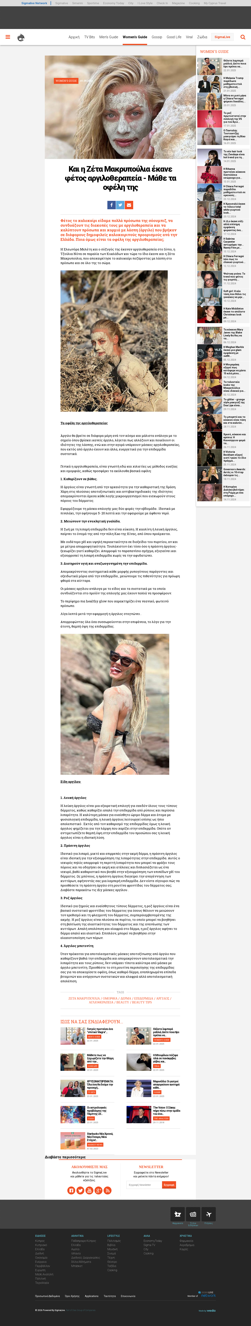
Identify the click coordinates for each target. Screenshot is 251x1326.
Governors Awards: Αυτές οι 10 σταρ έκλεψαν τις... (234, 472)
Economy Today (113, 3)
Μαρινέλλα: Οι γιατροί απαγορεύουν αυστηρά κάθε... (166, 1084)
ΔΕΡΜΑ (125, 998)
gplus (98, 1190)
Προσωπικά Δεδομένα (47, 1296)
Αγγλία (75, 1249)
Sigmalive (61, 3)
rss (108, 1190)
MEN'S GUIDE (94, 1036)
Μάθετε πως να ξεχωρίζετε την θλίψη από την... (100, 1058)
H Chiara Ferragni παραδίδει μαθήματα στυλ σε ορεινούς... (234, 191)
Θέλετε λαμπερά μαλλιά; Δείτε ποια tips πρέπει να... (166, 1032)
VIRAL (157, 1066)
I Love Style (145, 3)
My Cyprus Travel (215, 3)
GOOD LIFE (92, 1066)
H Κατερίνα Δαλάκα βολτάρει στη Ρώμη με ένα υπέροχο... (233, 491)
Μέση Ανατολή (44, 1274)
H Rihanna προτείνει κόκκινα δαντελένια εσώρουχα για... (234, 173)
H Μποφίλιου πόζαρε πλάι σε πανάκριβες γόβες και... (165, 1058)
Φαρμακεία (186, 1241)
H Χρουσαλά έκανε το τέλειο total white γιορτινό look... (234, 208)
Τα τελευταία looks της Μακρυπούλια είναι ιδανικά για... (234, 386)
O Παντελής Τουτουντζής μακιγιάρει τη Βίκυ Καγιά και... (234, 135)
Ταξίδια (111, 1266)
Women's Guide (135, 37)
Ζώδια (202, 37)
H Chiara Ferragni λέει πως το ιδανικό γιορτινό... (234, 259)
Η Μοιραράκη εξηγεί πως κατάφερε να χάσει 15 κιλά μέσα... (234, 369)
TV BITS (91, 1092)
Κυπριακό (41, 1245)
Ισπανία (76, 1253)
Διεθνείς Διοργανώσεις (85, 1257)
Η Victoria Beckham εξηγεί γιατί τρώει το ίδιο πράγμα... (234, 456)
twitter (80, 1190)
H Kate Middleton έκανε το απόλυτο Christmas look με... (234, 313)
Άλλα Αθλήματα (81, 1261)
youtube (89, 1190)
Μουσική (112, 1249)
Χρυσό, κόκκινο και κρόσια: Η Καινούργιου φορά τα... (234, 439)
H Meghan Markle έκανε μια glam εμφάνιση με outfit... (233, 351)
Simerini (77, 3)
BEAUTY (122, 1002)
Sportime (93, 3)
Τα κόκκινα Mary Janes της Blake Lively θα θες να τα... (233, 334)
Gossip (157, 37)
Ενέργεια (40, 1261)
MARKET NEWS (95, 1144)
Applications (91, 1296)
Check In (162, 3)
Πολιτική (40, 1278)
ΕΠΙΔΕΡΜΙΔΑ (143, 998)
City (130, 3)
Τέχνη (111, 1257)
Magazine (178, 3)
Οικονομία (41, 1257)
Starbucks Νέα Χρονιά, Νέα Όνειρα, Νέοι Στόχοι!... (100, 1137)
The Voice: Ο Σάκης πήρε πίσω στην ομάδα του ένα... (166, 1111)
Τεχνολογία (42, 1282)
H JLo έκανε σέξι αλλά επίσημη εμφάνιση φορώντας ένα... (233, 226)
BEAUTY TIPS (142, 1002)
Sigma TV (149, 1245)
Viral (189, 37)
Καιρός (184, 1249)
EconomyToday (153, 1241)
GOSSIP (157, 1092)
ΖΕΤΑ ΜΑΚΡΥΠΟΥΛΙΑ (84, 998)
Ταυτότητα (110, 1296)
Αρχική (74, 37)
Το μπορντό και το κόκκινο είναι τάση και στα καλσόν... (234, 420)
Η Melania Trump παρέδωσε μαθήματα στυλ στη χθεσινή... (233, 82)
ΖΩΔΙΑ (91, 1118)
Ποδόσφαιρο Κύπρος (83, 1241)
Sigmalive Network (34, 3)
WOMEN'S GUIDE (161, 1040)
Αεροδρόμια (187, 1245)
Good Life (174, 37)
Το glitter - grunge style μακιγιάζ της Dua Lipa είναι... (234, 402)
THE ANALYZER (161, 1118)
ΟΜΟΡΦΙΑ (110, 998)
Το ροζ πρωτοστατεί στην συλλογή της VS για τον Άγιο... (234, 117)
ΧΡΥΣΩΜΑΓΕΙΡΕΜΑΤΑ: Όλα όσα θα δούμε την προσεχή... (100, 1084)
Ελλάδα (39, 1249)
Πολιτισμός (114, 1241)
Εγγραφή (169, 1184)
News (193, 1214)
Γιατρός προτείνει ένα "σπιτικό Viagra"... (100, 1030)
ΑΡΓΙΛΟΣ (162, 998)
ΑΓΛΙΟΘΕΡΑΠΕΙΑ (101, 1002)
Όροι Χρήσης (72, 1296)
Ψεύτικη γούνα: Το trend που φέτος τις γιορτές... (234, 276)
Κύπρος (40, 1241)
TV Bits (89, 37)
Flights (208, 1214)
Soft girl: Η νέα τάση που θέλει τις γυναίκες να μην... (234, 294)
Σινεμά (111, 1253)
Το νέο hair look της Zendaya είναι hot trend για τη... (234, 154)
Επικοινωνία (128, 1296)
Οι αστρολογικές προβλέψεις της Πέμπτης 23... (97, 1111)
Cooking (194, 3)
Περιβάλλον (42, 1266)
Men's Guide (108, 37)
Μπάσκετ (77, 1266)
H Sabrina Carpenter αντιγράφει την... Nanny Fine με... (233, 243)
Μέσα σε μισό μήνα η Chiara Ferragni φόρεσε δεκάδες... (234, 98)
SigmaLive (222, 37)
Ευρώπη (40, 1270)
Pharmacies (177, 1214)
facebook (71, 1190)
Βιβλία (111, 1245)
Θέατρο (112, 1261)
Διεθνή (39, 1253)
